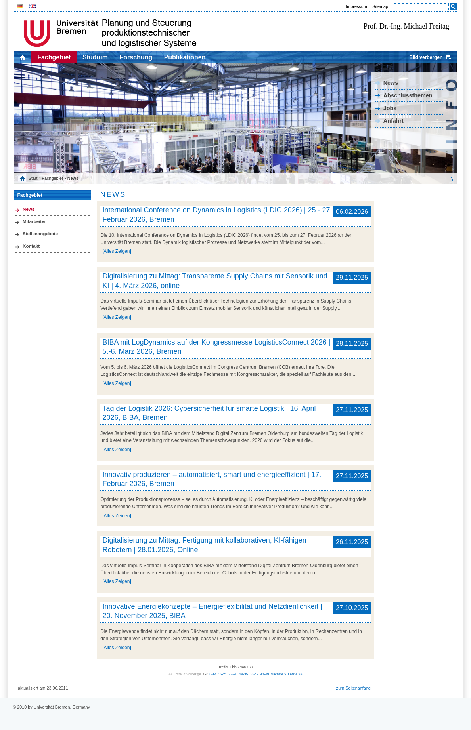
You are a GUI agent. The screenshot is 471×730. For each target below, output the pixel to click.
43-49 (264, 674)
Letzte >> (295, 674)
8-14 (212, 674)
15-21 (222, 674)
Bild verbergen (425, 57)
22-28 (233, 674)
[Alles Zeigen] (116, 251)
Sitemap (380, 6)
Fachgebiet (54, 57)
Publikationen (185, 57)
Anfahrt (393, 121)
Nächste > (278, 674)
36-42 (254, 674)
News (390, 83)
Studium (95, 57)
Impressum (356, 6)
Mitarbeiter (34, 221)
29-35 (243, 674)
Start (33, 178)
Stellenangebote (40, 233)
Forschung (136, 57)
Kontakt (31, 246)
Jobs (390, 108)
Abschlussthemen (408, 95)
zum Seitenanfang (353, 688)
